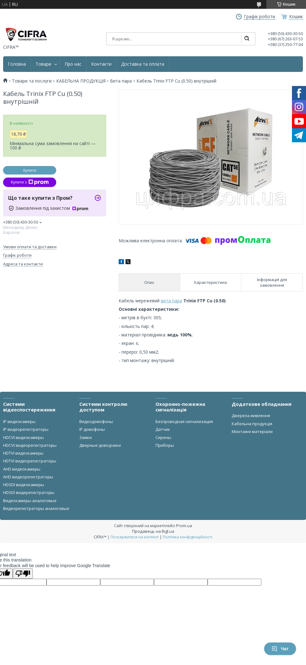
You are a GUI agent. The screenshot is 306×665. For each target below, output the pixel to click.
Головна (17, 64)
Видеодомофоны (96, 421)
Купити (29, 170)
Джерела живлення (251, 415)
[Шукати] (246, 38)
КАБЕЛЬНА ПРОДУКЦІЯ (81, 81)
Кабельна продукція (252, 423)
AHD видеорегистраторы (28, 477)
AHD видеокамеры (21, 469)
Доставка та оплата (142, 64)
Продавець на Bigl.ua (153, 531)
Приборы (164, 445)
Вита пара (121, 81)
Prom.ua (184, 525)
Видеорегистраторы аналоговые (36, 508)
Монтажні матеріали (252, 431)
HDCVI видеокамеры (23, 437)
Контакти (101, 64)
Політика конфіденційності (187, 537)
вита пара (171, 301)
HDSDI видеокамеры (23, 484)
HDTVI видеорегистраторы (29, 461)
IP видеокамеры (19, 421)
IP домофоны (92, 429)
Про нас (73, 64)
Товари (43, 64)
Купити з (29, 182)
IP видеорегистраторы (25, 429)
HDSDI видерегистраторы (28, 492)
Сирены (163, 437)
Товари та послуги (32, 81)
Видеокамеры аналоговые (30, 500)
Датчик (162, 429)
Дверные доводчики (100, 445)
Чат (280, 649)
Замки (85, 437)
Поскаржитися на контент (135, 537)
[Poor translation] (23, 573)
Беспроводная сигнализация (184, 421)
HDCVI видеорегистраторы (30, 445)
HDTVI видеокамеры (23, 453)
